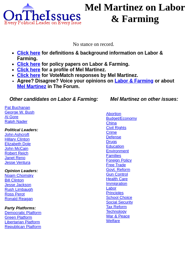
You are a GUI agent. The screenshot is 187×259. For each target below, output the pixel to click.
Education (115, 146)
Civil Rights (116, 127)
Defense (113, 137)
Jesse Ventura (17, 162)
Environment (117, 151)
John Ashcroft (17, 134)
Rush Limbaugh (19, 189)
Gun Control (117, 174)
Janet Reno (15, 157)
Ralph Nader (16, 121)
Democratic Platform (23, 212)
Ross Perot (15, 194)
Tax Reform (116, 206)
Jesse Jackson (18, 184)
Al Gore (11, 116)
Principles (115, 192)
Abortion (113, 113)
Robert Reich (16, 153)
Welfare (113, 220)
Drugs (111, 141)
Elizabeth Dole (18, 143)
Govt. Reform (118, 169)
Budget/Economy (121, 118)
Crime (111, 132)
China (111, 123)
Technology (116, 211)
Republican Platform (23, 226)
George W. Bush (19, 112)
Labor (111, 188)
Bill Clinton (14, 180)
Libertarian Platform (22, 222)
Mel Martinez (31, 86)
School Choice (119, 197)
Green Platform (18, 217)
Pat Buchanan (17, 107)
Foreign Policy (119, 160)
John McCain (16, 148)
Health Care (117, 178)
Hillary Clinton (17, 139)
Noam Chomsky (19, 175)
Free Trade (116, 165)
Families (113, 155)
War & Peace (118, 216)
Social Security (119, 202)
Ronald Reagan (19, 198)
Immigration (116, 183)
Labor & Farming (134, 80)
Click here (28, 53)
